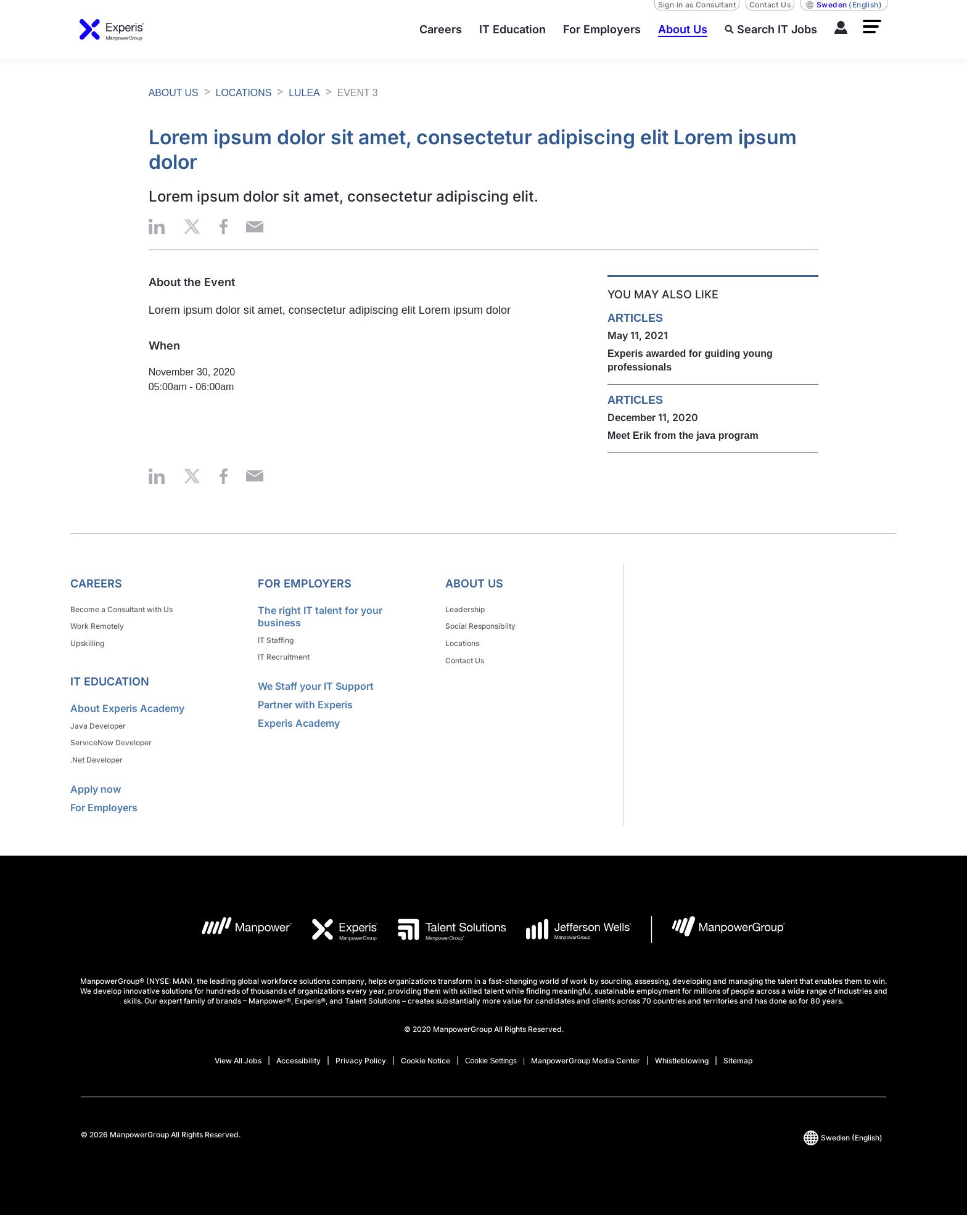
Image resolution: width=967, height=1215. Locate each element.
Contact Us (770, 4)
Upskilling (87, 640)
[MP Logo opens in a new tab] (237, 923)
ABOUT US (174, 93)
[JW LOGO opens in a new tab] (569, 923)
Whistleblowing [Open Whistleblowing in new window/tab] (682, 1054)
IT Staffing (276, 639)
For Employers (104, 801)
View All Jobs (238, 1054)
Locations (462, 640)
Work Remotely (97, 624)
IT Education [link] (109, 678)
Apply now (95, 783)
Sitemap (737, 1054)
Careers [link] (96, 583)
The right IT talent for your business (320, 616)
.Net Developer (96, 754)
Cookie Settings (491, 1054)
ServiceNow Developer (111, 738)
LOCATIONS (244, 93)
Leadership (465, 608)
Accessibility (298, 1054)
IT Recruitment (284, 655)
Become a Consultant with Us (121, 608)
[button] (872, 26)
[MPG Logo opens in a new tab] (718, 923)
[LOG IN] (841, 29)
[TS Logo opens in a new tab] (442, 923)
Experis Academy (299, 721)
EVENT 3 (358, 93)
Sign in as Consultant (697, 4)
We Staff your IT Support (316, 684)
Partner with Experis (305, 703)
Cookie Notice (425, 1054)
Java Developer (98, 722)
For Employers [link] (305, 583)
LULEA (305, 93)
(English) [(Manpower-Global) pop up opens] (844, 5)
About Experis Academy (127, 705)
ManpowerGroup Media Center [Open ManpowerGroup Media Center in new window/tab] (585, 1054)
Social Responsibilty (480, 624)
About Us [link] (474, 583)
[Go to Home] (112, 29)
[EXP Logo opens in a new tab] (335, 923)
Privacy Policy (360, 1054)
